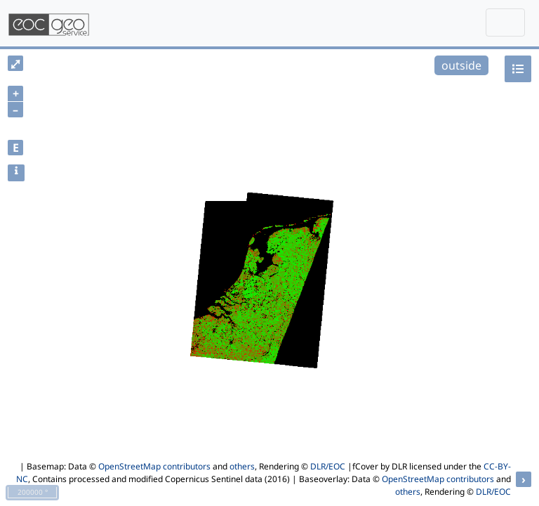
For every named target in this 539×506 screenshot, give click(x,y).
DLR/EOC (327, 466)
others (242, 466)
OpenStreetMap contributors (154, 466)
